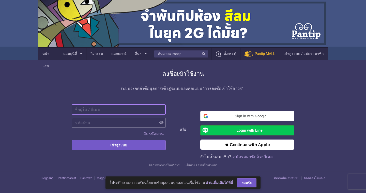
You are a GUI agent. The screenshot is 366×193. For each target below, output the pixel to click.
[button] (247, 116)
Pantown (86, 178)
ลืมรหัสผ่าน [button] (153, 133)
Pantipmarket (67, 178)
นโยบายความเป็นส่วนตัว (201, 165)
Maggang (103, 178)
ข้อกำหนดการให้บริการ (164, 165)
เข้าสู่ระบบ (118, 145)
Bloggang (47, 178)
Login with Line (231, 130)
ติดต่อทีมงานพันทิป (286, 178)
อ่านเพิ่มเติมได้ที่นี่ (219, 183)
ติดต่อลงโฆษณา (314, 178)
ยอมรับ (246, 183)
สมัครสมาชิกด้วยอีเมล (253, 156)
